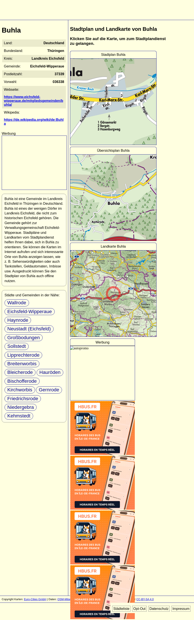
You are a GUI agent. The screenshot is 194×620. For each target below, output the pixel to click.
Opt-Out (139, 609)
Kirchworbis (19, 389)
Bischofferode (22, 381)
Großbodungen (23, 337)
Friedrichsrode (22, 398)
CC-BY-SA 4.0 (145, 599)
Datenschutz (159, 609)
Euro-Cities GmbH (35, 599)
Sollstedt (16, 346)
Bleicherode (20, 372)
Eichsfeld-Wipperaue (29, 311)
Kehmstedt (18, 416)
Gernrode (49, 389)
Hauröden (50, 372)
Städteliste (121, 609)
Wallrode (16, 302)
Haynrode (17, 320)
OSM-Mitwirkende (68, 599)
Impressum (180, 609)
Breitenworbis (22, 363)
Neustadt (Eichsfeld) (29, 328)
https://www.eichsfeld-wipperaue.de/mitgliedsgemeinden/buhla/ (33, 100)
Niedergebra (20, 407)
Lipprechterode (23, 355)
